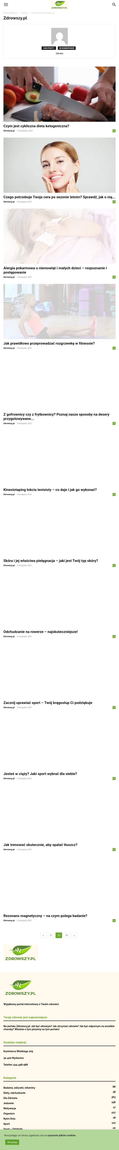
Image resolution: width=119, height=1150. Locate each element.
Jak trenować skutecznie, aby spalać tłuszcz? (40, 845)
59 (67, 935)
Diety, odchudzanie (14, 1093)
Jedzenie (8, 1103)
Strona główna (10, 12)
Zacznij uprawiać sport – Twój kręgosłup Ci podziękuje (47, 703)
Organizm (9, 1113)
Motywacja (9, 1108)
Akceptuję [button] (12, 1142)
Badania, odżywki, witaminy (19, 1087)
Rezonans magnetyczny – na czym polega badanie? (45, 916)
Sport (6, 1123)
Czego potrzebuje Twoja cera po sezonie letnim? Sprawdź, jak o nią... (59, 197)
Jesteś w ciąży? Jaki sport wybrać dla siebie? (40, 774)
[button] (5, 4)
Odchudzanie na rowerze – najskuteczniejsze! (40, 632)
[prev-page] (43, 935)
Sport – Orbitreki (13, 1129)
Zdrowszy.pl (9, 130)
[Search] (114, 4)
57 (51, 935)
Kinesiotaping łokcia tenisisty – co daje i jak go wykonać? (50, 490)
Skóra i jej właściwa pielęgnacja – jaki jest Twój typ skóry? (50, 561)
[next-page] (74, 935)
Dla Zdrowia (10, 1098)
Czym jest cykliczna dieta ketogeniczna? (36, 126)
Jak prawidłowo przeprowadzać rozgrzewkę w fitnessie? (49, 343)
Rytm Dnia (9, 1118)
